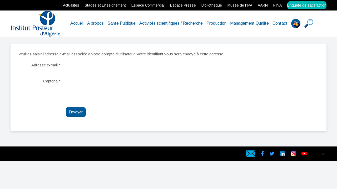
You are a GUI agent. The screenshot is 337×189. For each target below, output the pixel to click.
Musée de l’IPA (239, 5)
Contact (280, 23)
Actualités (71, 5)
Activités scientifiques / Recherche (171, 23)
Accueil (76, 23)
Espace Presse (183, 5)
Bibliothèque (211, 5)
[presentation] (106, 87)
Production (216, 23)
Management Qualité (249, 23)
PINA (277, 5)
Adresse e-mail (46, 65)
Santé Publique (121, 23)
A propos (95, 23)
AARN (263, 5)
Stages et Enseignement (105, 5)
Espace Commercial (148, 5)
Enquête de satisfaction (306, 5)
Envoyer (76, 112)
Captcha (52, 81)
